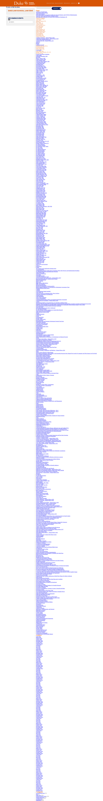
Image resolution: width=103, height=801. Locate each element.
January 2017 (39, 750)
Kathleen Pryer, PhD (40, 192)
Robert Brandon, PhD (40, 237)
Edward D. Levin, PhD (41, 158)
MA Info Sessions (40, 402)
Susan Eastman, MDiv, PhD (42, 250)
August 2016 (38, 754)
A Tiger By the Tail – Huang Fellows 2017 (45, 40)
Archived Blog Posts (40, 793)
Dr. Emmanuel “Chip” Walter (42, 146)
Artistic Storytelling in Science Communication (46, 552)
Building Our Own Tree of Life (42, 557)
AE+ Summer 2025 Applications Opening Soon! (46, 268)
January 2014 (39, 786)
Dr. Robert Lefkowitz (40, 153)
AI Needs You (39, 548)
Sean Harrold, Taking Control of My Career (45, 412)
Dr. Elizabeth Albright (40, 145)
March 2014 (38, 784)
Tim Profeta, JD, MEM (41, 93)
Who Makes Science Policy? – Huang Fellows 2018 (47, 532)
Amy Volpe (38, 20)
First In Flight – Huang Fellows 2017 (44, 345)
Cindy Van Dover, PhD (41, 121)
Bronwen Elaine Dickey (41, 112)
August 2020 (38, 705)
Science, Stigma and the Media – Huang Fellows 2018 (47, 502)
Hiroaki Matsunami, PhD (41, 174)
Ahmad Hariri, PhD (40, 98)
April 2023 (38, 672)
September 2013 (39, 790)
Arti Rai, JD (38, 107)
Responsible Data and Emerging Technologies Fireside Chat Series (50, 321)
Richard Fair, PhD (40, 234)
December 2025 (39, 640)
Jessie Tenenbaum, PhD (41, 184)
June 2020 (38, 707)
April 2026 (38, 636)
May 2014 (38, 782)
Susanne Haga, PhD (40, 252)
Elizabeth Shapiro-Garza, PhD (42, 159)
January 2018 (39, 737)
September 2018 (39, 729)
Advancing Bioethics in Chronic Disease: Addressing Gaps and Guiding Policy (52, 428)
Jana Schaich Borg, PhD (41, 176)
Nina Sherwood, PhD (40, 221)
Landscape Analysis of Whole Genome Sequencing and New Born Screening (52, 435)
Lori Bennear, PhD (40, 203)
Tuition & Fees (39, 396)
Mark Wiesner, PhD (40, 208)
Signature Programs (40, 314)
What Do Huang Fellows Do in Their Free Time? (46, 528)
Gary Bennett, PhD (40, 68)
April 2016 (38, 758)
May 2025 (38, 647)
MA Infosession (39, 444)
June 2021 (38, 695)
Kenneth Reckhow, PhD (41, 196)
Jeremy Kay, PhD (39, 181)
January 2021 (39, 700)
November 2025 (39, 641)
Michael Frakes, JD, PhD (41, 211)
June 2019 (38, 720)
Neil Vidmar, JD (39, 217)
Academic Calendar (40, 380)
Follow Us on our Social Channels (43, 346)
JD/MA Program (39, 389)
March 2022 (38, 686)
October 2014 (39, 777)
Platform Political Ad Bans (41, 463)
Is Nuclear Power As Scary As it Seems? (44, 359)
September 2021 (39, 692)
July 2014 (38, 780)
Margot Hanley (39, 447)
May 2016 (38, 757)
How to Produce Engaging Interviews (44, 354)
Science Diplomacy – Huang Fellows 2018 (45, 499)
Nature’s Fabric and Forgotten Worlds (44, 573)
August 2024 (38, 657)
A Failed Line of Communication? (43, 544)
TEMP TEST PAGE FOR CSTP (42, 508)
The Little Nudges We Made (42, 586)
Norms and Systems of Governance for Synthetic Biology (48, 459)
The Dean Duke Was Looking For (43, 512)
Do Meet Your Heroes (40, 561)
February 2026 (39, 638)
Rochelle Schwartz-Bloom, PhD (42, 240)
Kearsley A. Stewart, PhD (41, 193)
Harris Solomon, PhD (40, 172)
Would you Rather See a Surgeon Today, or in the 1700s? (48, 597)
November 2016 (39, 751)
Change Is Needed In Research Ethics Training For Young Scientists (50, 415)
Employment (38, 266)
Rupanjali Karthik (40, 483)
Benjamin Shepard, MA (41, 21)
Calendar (38, 289)
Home (37, 351)
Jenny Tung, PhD (39, 180)
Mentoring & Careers (40, 416)
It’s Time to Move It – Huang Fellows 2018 (45, 361)
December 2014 (39, 775)
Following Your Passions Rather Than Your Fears (46, 347)
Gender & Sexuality (40, 608)
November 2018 (39, 727)
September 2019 (39, 717)
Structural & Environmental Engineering (44, 618)
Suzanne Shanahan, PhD (41, 253)
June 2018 (38, 732)
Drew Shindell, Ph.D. (40, 155)
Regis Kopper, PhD (40, 232)
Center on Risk (39, 476)
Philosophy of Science (40, 610)
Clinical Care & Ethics (41, 619)
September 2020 (39, 704)
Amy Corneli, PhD (40, 101)
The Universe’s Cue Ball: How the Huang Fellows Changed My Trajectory (51, 522)
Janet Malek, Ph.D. (40, 364)
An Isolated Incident (40, 275)
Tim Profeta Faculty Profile (41, 525)
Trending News (39, 328)
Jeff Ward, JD (39, 28)
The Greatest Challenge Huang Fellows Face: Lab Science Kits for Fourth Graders (53, 516)
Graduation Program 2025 (41, 349)
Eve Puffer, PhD (39, 165)
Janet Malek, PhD (39, 51)
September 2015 (39, 765)
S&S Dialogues (39, 325)
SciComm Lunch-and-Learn (42, 323)
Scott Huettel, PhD (40, 242)
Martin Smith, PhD (40, 209)
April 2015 (38, 771)
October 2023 (39, 667)
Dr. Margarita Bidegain (41, 149)
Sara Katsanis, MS (40, 48)
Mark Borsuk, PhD (40, 82)
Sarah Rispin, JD (39, 34)
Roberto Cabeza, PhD (40, 239)
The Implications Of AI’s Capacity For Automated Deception (48, 517)
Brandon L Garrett (40, 110)
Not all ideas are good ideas (42, 575)
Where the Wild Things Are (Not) (43, 594)
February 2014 (39, 785)
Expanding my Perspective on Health (44, 340)
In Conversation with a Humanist (43, 357)
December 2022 (39, 676)
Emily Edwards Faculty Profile (42, 312)
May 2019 (38, 721)
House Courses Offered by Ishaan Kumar (44, 352)
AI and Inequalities (40, 269)
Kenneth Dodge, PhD (40, 195)
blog (37, 794)
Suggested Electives (40, 387)
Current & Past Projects (41, 427)
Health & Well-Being (40, 620)
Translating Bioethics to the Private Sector (45, 413)
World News (38, 330)
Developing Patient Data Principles (43, 432)
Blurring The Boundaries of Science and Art (45, 286)
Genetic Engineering (40, 617)
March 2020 (38, 711)
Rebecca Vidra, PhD (40, 231)
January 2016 (39, 761)
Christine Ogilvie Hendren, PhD (42, 61)
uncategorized (39, 799)
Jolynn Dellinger (39, 369)
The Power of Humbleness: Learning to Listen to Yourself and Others (50, 588)
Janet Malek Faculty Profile (42, 363)
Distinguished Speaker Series (42, 326)
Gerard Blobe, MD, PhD (41, 169)
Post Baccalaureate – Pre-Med (42, 464)
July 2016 (38, 755)
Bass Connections (39, 490)
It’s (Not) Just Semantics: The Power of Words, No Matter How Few (50, 569)
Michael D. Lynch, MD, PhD (42, 210)
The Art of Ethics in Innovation (42, 580)
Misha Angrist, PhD (40, 49)
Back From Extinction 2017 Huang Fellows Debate (46, 278)
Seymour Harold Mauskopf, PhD (43, 244)
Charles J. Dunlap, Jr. (40, 116)
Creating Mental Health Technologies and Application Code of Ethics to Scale (52, 430)
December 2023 (39, 665)
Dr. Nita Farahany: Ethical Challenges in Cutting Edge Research (49, 310)
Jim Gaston (38, 73)
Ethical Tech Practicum (41, 419)
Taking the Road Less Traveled (42, 578)
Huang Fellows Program (41, 540)
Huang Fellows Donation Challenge (43, 356)
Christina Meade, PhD (40, 119)
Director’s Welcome (40, 377)
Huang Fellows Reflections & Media (43, 541)
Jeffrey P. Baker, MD (40, 70)
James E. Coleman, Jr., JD (41, 175)
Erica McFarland (39, 26)
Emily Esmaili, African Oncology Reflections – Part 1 (47, 410)
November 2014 (39, 776)
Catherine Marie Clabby (41, 114)
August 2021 (38, 693)
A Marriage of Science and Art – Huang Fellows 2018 (47, 38)
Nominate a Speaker (40, 458)
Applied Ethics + (39, 425)
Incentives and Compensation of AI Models (45, 358)
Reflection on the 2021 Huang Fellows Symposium (46, 471)
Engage (37, 313)
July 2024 (38, 658)
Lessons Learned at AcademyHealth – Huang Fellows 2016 (48, 440)
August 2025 (38, 644)
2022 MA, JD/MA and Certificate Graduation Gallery (47, 15)
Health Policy (39, 621)
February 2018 (39, 736)
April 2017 (38, 747)
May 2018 (38, 733)
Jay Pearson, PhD (39, 177)
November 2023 (39, 666)
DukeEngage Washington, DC (42, 424)
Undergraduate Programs (41, 420)
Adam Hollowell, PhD (40, 97)
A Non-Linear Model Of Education (43, 39)
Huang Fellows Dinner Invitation (43, 355)
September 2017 (39, 742)
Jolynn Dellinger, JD (40, 29)
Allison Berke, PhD (40, 19)
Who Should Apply (40, 394)
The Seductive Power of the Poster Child (44, 590)
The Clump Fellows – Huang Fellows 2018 (45, 510)
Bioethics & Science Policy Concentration (45, 384)
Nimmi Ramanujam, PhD (41, 221)
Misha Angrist (39, 452)
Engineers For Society (40, 332)
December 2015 (39, 762)
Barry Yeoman (39, 109)
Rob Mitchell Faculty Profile (42, 493)
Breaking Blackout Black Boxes (42, 288)
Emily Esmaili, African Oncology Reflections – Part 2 (47, 411)
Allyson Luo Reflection (41, 273)
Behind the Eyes (39, 555)
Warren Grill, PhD (40, 258)
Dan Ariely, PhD (39, 125)
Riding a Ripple (39, 492)
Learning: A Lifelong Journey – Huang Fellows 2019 (47, 438)
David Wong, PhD (40, 135)
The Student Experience (41, 408)
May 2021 (38, 696)
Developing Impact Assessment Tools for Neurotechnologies (48, 431)
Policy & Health (39, 626)
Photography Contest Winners (42, 462)
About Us (74, 3)
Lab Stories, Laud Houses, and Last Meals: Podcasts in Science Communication (52, 570)
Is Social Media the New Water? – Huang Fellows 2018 (47, 360)
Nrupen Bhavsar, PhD (40, 223)
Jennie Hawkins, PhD (40, 179)
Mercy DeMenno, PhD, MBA (42, 482)
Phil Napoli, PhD (39, 88)
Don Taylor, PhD (39, 140)
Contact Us (38, 263)
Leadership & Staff (40, 44)
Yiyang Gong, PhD (40, 262)
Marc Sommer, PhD (40, 205)
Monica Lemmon (39, 454)
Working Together (40, 535)
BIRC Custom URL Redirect (42, 283)
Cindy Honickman (40, 296)
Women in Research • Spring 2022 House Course (46, 534)
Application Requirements (41, 395)
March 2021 (38, 698)
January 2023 (39, 675)
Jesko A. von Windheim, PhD (42, 183)
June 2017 (38, 745)
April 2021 (38, 697)
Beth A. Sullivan (39, 281)
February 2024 (39, 663)
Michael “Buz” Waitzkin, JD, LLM (43, 52)
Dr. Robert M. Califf (40, 154)
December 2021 (39, 689)
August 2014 (38, 779)
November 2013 (39, 788)
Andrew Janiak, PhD (40, 104)
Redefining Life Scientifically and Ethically (45, 468)
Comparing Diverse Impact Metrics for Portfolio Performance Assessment (51, 299)
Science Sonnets (39, 501)
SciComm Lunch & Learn (41, 629)
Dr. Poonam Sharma (40, 151)
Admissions (38, 393)
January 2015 (39, 774)
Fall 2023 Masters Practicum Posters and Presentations (47, 343)
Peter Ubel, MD (39, 228)
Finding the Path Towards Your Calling (44, 563)
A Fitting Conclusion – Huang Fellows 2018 (45, 37)
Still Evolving (39, 577)
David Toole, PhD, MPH (41, 67)
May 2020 (38, 709)
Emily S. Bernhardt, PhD (41, 161)
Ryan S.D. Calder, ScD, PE (41, 484)
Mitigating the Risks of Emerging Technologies (46, 436)
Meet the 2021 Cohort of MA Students (44, 449)
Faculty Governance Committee (42, 54)
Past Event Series (39, 320)
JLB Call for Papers (40, 367)
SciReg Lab (38, 315)
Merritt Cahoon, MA (40, 84)
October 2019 (39, 716)
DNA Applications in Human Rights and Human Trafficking (48, 305)
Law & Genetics (39, 613)
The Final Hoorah (39, 583)
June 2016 (38, 756)
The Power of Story (40, 589)
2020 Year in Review (40, 13)
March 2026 (38, 637)
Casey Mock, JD (39, 23)
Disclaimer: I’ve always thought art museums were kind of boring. (50, 560)
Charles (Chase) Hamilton (41, 479)
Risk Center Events (40, 488)
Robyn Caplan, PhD (40, 32)
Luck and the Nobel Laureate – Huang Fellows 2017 (47, 443)
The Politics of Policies (41, 587)
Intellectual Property (40, 625)
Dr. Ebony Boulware (40, 144)
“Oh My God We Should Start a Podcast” (44, 598)
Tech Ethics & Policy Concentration (43, 385)
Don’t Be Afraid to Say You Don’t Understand (45, 307)
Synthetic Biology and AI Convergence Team (45, 507)
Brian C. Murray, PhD (40, 58)
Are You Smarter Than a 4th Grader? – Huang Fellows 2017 (48, 277)
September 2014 (39, 778)
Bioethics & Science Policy (41, 378)
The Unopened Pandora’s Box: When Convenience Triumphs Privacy (50, 591)
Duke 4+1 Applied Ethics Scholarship (44, 398)
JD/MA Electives (39, 405)
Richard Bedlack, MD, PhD (42, 233)
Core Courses (39, 386)
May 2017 (38, 746)
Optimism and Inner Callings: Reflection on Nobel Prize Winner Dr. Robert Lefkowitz (54, 576)
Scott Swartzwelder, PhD (41, 243)
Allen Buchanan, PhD (40, 100)
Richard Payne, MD (40, 235)
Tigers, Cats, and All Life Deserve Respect (45, 524)
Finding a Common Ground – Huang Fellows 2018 (46, 344)
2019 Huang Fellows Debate (42, 12)
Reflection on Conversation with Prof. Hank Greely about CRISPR (50, 470)
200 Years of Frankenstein (41, 11)
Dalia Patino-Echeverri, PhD (42, 124)
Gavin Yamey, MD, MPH (41, 167)
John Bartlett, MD (40, 185)
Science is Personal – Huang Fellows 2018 (45, 500)
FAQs (37, 392)
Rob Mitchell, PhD (40, 236)
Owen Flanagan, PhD (40, 225)
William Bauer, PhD (40, 260)
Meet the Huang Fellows (41, 599)
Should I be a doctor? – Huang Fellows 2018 (45, 504)
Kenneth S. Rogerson (40, 18)
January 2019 (39, 725)
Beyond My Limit (40, 556)
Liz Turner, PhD (39, 202)
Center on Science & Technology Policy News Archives (47, 293)
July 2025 (38, 645)
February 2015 (39, 773)
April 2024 (38, 661)
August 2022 (38, 681)
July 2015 (38, 768)
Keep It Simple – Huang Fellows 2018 (44, 371)
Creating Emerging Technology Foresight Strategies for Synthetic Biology (51, 429)
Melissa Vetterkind (40, 83)
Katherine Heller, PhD (40, 190)
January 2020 (39, 713)
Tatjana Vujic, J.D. (40, 254)
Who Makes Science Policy (41, 595)
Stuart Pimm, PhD (40, 248)
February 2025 (39, 651)
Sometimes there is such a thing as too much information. (48, 505)
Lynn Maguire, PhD (40, 204)
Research (67, 3)
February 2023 (39, 674)
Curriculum (38, 383)
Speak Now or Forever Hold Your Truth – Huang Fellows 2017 (49, 506)
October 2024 (39, 655)
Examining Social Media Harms (42, 433)
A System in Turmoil (40, 546)
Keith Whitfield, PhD (40, 194)
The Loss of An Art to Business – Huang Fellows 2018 (47, 518)
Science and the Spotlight (41, 498)
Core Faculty (39, 50)
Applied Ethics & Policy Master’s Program (45, 375)
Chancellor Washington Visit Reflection (44, 294)
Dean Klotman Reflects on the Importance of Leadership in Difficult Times (51, 302)
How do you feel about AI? (41, 566)
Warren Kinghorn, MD (41, 259)
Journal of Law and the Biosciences (43, 489)
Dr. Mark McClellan (40, 150)
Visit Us (37, 265)
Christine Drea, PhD (40, 120)
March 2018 (38, 735)
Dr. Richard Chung (40, 152)
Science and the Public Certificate (43, 423)
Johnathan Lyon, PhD (40, 187)
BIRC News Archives (40, 284)
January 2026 (39, 639)
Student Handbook (40, 418)
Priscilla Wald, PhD (40, 89)
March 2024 (38, 662)
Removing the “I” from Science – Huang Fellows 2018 (47, 472)
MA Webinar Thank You (41, 445)
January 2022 (39, 688)
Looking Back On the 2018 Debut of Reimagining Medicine (48, 441)
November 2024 (39, 654)
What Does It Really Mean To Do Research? (45, 593)
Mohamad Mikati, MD (41, 215)
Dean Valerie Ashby (40, 136)
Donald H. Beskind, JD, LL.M (42, 141)
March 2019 (38, 723)
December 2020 (39, 701)
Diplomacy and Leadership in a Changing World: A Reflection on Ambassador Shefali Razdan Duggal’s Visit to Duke (60, 304)
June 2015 (38, 769)
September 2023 (39, 668)
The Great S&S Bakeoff (41, 515)
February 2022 (39, 687)
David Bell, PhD (39, 64)
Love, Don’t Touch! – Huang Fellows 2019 (45, 442)
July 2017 (38, 744)
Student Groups (39, 327)
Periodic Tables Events (41, 319)
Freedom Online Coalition (41, 434)
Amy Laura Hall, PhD (40, 102)
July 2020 (38, 706)
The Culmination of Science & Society (44, 511)
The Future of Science (40, 584)
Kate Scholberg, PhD (40, 189)
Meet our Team (39, 477)
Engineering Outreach (40, 616)
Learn (37, 374)
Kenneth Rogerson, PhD (41, 78)
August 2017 (38, 743)
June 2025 (38, 646)
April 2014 (38, 783)
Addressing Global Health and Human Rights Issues (47, 547)
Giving (37, 267)
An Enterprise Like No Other (42, 549)
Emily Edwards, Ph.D (40, 25)
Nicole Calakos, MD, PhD (41, 219)
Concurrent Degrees (40, 391)
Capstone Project (39, 388)
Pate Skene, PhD (39, 227)
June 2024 (38, 659)
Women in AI (39, 533)
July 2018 (38, 731)
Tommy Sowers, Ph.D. (41, 526)
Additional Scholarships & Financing (44, 400)
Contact (37, 301)
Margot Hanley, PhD (40, 30)
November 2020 (39, 702)
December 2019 (39, 714)
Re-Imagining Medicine (41, 467)
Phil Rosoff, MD (39, 53)
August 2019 (38, 718)
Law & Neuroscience (40, 602)
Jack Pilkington (39, 27)
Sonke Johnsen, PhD (40, 246)
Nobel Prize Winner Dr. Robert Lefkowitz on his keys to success (49, 457)
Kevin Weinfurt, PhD (40, 198)
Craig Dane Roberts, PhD (41, 123)
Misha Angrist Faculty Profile (42, 453)
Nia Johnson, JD (39, 218)
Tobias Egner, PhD (40, 256)
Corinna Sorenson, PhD (41, 122)
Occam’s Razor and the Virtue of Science (44, 460)
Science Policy (39, 627)
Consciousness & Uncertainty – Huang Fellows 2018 (47, 300)
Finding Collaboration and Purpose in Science (45, 562)
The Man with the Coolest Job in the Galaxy (45, 519)
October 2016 (39, 752)
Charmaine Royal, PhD (41, 118)
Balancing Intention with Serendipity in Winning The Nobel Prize (49, 553)
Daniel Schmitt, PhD (40, 130)
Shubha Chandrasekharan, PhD (42, 245)
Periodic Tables (39, 318)
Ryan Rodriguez (39, 33)
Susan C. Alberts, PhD (40, 250)
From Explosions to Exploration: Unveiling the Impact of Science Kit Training (52, 565)
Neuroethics (38, 604)
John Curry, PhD (39, 186)
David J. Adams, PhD (40, 131)
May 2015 (38, 770)
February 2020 (39, 712)
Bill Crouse (38, 22)
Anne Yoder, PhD (39, 105)
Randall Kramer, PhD (40, 230)
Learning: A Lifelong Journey (42, 437)
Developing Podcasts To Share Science (44, 559)
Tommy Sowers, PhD (40, 36)
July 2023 (38, 669)
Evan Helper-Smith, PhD (41, 164)
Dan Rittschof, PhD (40, 128)
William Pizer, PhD (40, 261)
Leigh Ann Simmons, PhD (41, 201)
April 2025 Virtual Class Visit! (42, 276)
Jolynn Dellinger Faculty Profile (42, 370)
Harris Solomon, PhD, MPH (42, 69)
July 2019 (38, 719)
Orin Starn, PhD (39, 224)
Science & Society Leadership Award (44, 399)
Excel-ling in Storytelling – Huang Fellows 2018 (46, 339)
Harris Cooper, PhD (40, 171)
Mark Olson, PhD (39, 207)
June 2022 (38, 683)
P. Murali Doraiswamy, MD (42, 226)
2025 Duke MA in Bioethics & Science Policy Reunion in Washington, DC (51, 17)
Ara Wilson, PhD (39, 106)
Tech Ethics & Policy (40, 379)
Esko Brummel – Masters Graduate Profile (45, 334)
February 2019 (39, 724)
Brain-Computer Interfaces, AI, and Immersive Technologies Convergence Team (52, 287)
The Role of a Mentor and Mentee (43, 521)
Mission (37, 42)
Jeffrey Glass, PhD (40, 178)
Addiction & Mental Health (41, 600)
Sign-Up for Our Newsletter (42, 264)
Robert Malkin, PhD (40, 238)
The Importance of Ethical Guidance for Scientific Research (48, 585)
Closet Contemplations (41, 298)
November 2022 (39, 677)
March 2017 (38, 748)
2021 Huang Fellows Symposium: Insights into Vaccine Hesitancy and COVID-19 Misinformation (56, 14)
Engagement (59, 3)
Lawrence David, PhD (40, 200)
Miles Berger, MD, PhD (41, 213)
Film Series (38, 539)
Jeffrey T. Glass (39, 71)
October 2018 (39, 728)
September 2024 (39, 656)
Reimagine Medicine (40, 538)
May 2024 (38, 660)
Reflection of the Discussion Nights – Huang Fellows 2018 (48, 469)
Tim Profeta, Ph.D (40, 35)
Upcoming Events (40, 317)
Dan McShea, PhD (40, 127)
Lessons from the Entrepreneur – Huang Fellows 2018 (47, 439)
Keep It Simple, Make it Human (42, 372)
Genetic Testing (39, 612)
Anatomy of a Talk (40, 550)
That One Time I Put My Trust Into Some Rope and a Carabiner (49, 579)
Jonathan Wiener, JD (40, 76)
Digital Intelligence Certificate (42, 422)
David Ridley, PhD (40, 133)
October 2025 (39, 642)
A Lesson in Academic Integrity (42, 545)
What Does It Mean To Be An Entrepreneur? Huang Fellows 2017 (49, 529)
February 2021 (39, 699)
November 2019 (39, 715)
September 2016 (39, 753)
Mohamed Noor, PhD (40, 216)
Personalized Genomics (41, 614)
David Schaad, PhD (40, 134)
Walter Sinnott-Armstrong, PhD (42, 257)
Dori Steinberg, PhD (40, 142)
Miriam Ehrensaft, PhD (41, 214)
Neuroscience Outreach (41, 606)
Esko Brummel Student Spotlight (43, 335)
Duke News (38, 329)
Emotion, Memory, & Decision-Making (44, 601)
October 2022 (39, 678)
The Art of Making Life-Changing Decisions (45, 509)
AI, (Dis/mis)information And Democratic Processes (47, 271)
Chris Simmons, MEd (40, 60)
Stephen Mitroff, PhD (40, 247)
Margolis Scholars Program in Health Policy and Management (49, 401)
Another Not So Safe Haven (42, 551)
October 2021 (39, 691)
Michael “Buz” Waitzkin (41, 451)
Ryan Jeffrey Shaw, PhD (41, 92)
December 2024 (39, 653)
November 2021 (39, 690)
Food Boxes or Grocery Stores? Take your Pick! (46, 564)
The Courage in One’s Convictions (43, 581)
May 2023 (38, 671)
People (37, 43)
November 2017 (39, 740)
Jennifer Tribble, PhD (40, 366)
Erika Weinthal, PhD (40, 163)
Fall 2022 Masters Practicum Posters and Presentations (47, 342)
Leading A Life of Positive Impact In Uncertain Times (47, 373)
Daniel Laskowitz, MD (41, 129)
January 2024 (39, 664)
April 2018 (38, 734)
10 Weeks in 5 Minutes (41, 542)
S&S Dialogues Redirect (41, 496)
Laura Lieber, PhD (40, 199)
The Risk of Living (40, 520)
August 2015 (38, 766)
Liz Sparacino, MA (40, 80)
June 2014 (38, 781)
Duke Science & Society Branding (43, 311)
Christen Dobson (39, 24)
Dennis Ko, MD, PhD (40, 139)
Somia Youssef (39, 486)
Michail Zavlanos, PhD (41, 212)
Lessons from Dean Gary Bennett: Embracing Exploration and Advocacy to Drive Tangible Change (56, 571)
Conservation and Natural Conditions (44, 558)
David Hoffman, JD (40, 47)
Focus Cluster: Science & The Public (43, 421)
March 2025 (38, 649)
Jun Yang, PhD (39, 77)
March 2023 (38, 673)
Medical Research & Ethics (41, 622)
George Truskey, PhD (40, 168)
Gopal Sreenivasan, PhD (41, 170)
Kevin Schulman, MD (40, 79)
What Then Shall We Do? (41, 531)
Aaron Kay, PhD (39, 96)
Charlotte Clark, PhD (40, 117)
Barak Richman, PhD (40, 108)
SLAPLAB (38, 474)
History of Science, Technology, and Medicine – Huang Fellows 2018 (50, 350)
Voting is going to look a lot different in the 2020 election (48, 527)
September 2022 (39, 680)
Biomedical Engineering (41, 615)
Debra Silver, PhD (40, 138)
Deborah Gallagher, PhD (41, 137)
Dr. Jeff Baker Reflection (41, 308)
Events (37, 316)
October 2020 (39, 703)
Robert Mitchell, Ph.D (40, 31)
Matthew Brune (39, 481)
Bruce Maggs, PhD (40, 113)
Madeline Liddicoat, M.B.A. (42, 46)
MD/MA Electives (40, 407)
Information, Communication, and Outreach (45, 609)
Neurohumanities (39, 605)
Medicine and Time (40, 448)
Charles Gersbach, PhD (41, 59)
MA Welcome (39, 376)
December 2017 (39, 739)
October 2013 (39, 789)
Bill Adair (38, 57)
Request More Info (40, 382)
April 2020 (38, 710)
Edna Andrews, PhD (40, 157)
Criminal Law (39, 623)
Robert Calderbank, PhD (41, 90)
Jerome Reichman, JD (40, 182)
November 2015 (39, 763)
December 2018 (39, 726)
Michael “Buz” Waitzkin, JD (42, 85)
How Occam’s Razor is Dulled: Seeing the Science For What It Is (49, 567)
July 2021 (38, 694)
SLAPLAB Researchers (41, 475)
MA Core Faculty (39, 381)
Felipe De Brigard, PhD (41, 166)
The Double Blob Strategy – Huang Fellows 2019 (46, 513)
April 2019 (38, 722)
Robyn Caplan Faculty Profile (42, 494)
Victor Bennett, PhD (40, 94)
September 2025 (39, 643)
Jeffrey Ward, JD (39, 72)
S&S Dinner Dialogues (41, 322)
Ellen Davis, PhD (39, 160)
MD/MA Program (39, 390)
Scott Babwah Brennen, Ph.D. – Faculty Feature (46, 503)
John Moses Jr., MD (40, 75)
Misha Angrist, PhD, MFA (41, 86)
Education (50, 3)
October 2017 (39, 741)
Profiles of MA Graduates (41, 414)
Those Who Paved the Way (41, 592)
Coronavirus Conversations (41, 324)
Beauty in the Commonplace (42, 554)
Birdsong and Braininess (41, 285)
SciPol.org (38, 537)
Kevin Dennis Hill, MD (41, 197)
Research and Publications (41, 487)
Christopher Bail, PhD (40, 62)
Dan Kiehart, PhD (40, 126)
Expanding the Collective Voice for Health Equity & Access (48, 341)
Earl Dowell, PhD (39, 156)
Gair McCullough (39, 348)
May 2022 (38, 684)
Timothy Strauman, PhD (41, 255)
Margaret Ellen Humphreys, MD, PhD (44, 206)
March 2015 (38, 772)
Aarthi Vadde (39, 55)
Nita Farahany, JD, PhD (41, 87)
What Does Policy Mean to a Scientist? (44, 530)
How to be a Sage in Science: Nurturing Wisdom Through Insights (50, 568)
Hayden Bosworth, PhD (41, 173)
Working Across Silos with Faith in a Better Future (46, 596)
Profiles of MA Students (41, 409)
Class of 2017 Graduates (41, 297)
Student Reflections (40, 797)
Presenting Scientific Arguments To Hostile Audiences (47, 465)
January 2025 (39, 652)
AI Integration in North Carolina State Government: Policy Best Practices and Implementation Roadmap (57, 270)
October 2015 (39, 764)
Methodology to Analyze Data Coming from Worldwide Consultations (50, 450)
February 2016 (39, 760)
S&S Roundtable (39, 536)
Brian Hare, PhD (39, 111)
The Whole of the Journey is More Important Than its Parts (48, 523)
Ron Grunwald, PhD (40, 241)
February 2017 (39, 749)
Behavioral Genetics (40, 611)
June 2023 (38, 670)
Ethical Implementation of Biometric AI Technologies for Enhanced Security (52, 336)
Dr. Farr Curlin (39, 147)
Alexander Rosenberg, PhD (41, 56)
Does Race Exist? (39, 306)
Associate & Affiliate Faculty (42, 95)
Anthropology (39, 607)
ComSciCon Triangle (40, 631)
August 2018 (38, 730)
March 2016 (38, 759)
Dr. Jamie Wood (39, 148)
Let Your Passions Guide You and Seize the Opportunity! (48, 573)
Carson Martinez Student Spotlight (43, 291)
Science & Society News (41, 331)
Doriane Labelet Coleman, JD (42, 143)
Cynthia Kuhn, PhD (40, 63)
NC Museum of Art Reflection (42, 456)
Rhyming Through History (41, 491)
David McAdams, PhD (41, 66)
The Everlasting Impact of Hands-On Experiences (46, 582)
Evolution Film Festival (41, 630)
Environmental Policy (40, 624)
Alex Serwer (38, 478)
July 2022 (38, 682)
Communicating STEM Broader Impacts (44, 634)
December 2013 (39, 787)
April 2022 (38, 685)
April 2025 (38, 648)
